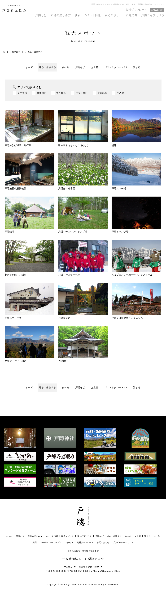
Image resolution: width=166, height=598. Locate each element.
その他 (120, 96)
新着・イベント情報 (91, 15)
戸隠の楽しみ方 (65, 15)
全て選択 (22, 96)
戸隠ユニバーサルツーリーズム (47, 549)
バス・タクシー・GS (126, 68)
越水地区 (42, 96)
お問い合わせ (103, 549)
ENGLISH (156, 9)
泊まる (153, 68)
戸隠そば (79, 68)
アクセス (69, 549)
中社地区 (61, 96)
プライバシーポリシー (123, 549)
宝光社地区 (82, 96)
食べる (60, 68)
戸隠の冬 (133, 15)
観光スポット (116, 15)
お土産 (99, 68)
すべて (13, 68)
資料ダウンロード (137, 9)
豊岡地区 (102, 96)
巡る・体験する (36, 68)
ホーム (6, 52)
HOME (9, 543)
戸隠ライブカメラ (153, 15)
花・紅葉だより (84, 543)
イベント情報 (51, 543)
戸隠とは (46, 15)
